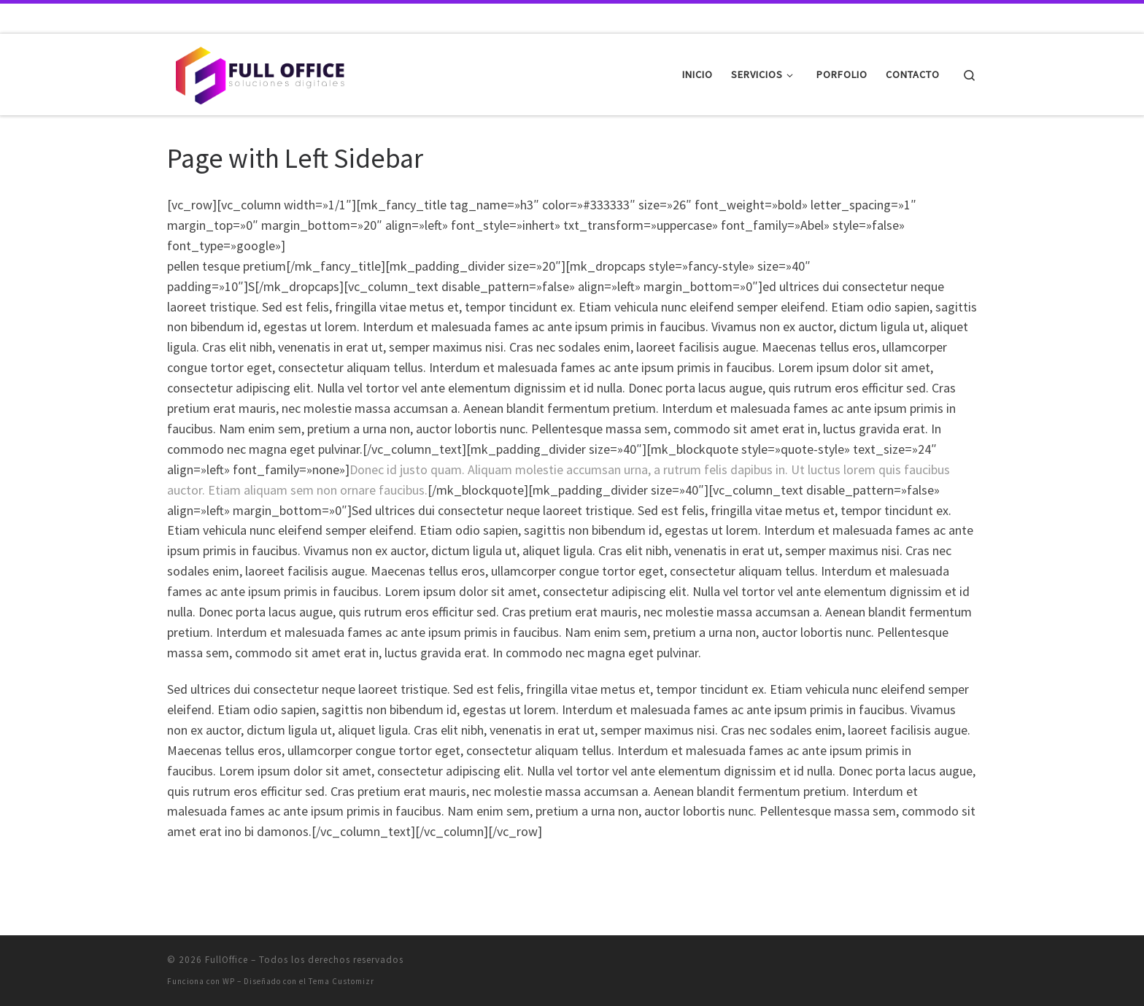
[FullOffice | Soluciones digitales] (258, 71)
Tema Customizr (341, 981)
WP (229, 981)
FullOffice (226, 959)
